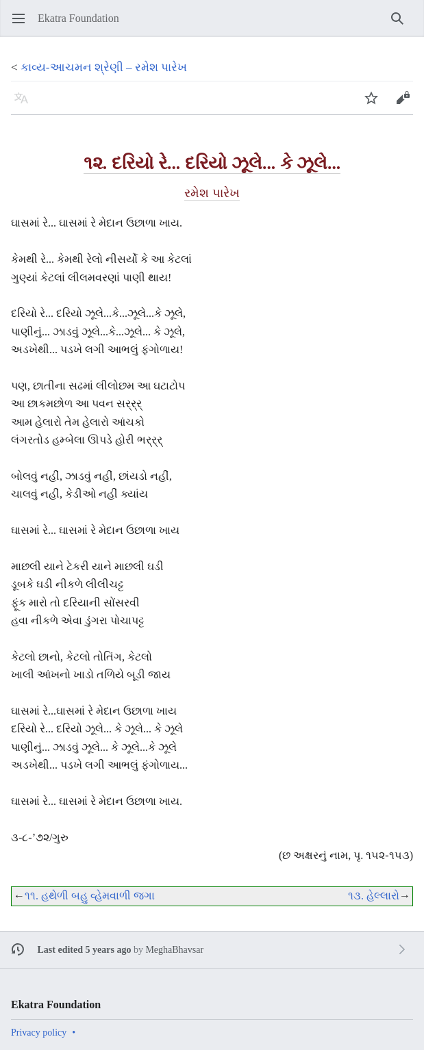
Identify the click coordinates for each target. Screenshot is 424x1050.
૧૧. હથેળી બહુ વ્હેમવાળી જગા (90, 895)
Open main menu (23, 25)
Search (401, 25)
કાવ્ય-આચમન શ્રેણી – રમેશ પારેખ (104, 67)
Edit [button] (406, 104)
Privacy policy (38, 1032)
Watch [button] (375, 104)
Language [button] (25, 104)
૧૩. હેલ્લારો (373, 895)
